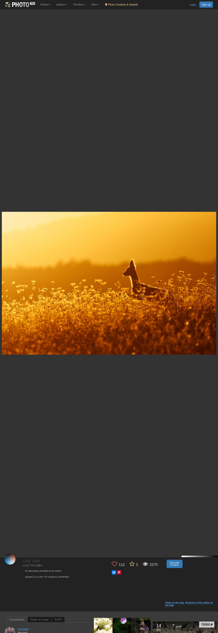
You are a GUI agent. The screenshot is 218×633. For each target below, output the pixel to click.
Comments (16, 619)
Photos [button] (46, 4)
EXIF (58, 619)
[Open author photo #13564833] (141, 627)
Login (193, 4)
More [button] (95, 4)
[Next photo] (214, 276)
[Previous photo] (3, 276)
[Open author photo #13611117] (122, 627)
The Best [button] (79, 4)
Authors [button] (62, 4)
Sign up (206, 4)
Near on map (39, 619)
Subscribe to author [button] (174, 563)
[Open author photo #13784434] (103, 627)
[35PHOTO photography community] (20, 4)
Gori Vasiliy (23, 629)
